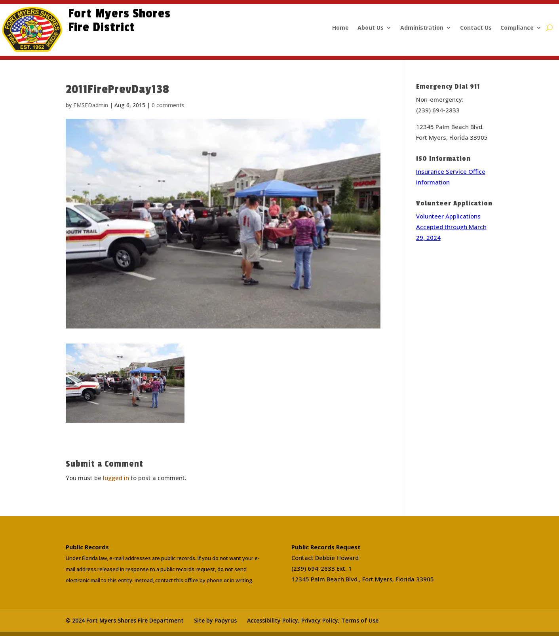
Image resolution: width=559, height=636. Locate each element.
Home (340, 28)
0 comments (168, 105)
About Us (370, 28)
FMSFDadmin (90, 105)
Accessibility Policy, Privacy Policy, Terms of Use (312, 620)
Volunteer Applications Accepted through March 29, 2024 (451, 226)
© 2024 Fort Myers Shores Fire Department (125, 620)
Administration (421, 28)
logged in (116, 478)
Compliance (517, 28)
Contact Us (476, 28)
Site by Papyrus (215, 620)
